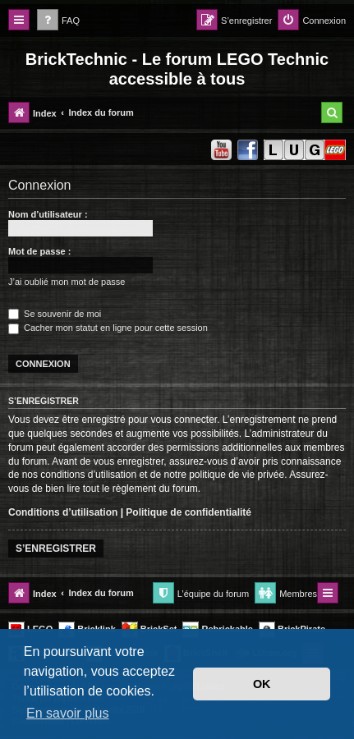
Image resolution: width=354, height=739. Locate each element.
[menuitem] (58, 21)
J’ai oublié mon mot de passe (66, 282)
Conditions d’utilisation (62, 512)
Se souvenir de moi (54, 314)
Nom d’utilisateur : (48, 214)
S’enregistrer (56, 548)
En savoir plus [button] (67, 713)
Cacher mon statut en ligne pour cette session (108, 328)
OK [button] (262, 684)
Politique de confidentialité (188, 512)
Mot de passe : (39, 251)
